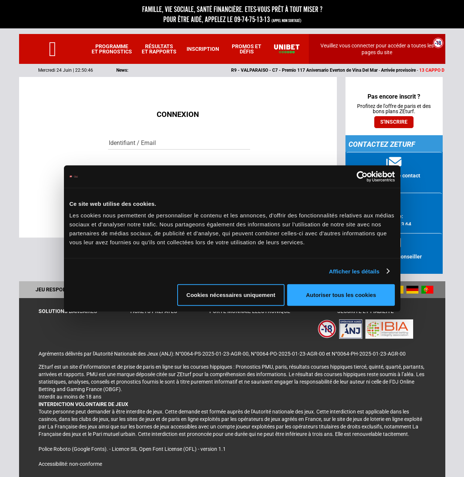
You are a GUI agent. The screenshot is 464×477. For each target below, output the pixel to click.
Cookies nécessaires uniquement (231, 295)
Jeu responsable (59, 289)
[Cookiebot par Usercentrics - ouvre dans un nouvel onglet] (362, 176)
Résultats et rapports (159, 49)
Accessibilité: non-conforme (70, 464)
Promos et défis (246, 49)
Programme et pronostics (112, 49)
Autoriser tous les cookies (341, 295)
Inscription (203, 49)
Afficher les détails (354, 271)
